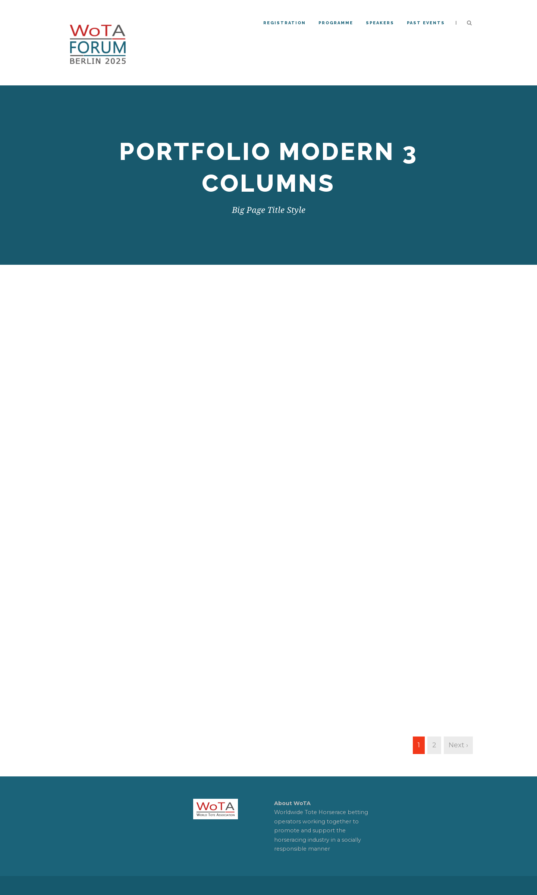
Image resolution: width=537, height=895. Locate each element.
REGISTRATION (284, 23)
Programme (335, 23)
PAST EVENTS (426, 23)
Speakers (380, 23)
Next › (458, 745)
